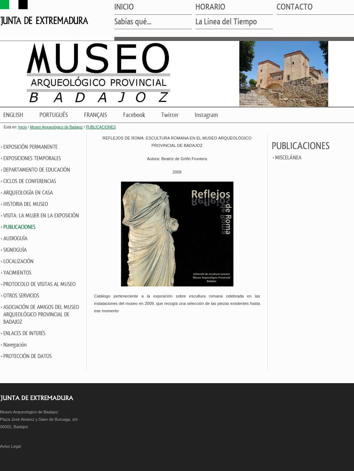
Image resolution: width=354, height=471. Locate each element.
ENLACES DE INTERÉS (24, 333)
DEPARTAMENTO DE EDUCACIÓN (36, 170)
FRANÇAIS (95, 115)
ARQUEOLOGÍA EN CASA (28, 193)
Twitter (169, 115)
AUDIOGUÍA (15, 238)
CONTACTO (295, 7)
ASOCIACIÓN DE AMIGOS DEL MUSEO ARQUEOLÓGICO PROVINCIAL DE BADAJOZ (41, 315)
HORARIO (210, 7)
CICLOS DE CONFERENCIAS (29, 181)
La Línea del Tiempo (226, 22)
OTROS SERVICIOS (21, 296)
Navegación (15, 345)
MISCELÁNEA (288, 158)
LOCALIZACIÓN (18, 261)
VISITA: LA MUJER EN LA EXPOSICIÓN (41, 216)
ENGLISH (13, 115)
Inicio (22, 127)
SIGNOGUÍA (15, 250)
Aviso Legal (10, 446)
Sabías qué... (132, 22)
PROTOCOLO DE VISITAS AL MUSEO (39, 284)
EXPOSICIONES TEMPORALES (32, 158)
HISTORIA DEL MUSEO (25, 204)
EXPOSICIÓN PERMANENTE (30, 147)
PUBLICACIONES (101, 127)
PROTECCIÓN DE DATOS (27, 356)
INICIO (124, 7)
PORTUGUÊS (53, 115)
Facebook (134, 115)
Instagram (206, 115)
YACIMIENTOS (17, 273)
